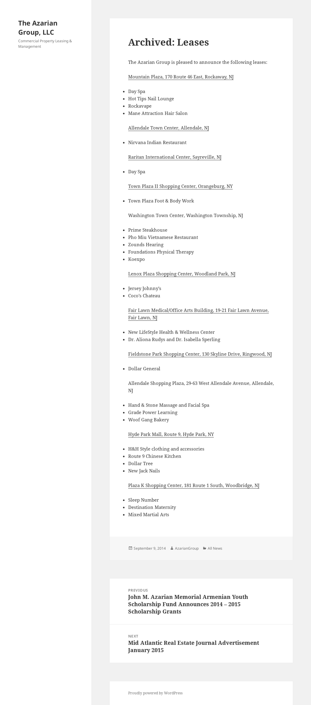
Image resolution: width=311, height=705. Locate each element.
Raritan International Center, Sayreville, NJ (174, 157)
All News (215, 548)
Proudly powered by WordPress (155, 693)
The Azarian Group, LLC (37, 27)
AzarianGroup (187, 548)
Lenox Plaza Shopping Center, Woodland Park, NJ (181, 274)
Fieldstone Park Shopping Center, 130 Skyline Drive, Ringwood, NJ (200, 354)
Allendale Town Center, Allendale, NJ (168, 128)
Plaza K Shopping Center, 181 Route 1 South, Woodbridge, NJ (193, 485)
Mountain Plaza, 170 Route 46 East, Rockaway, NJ (181, 77)
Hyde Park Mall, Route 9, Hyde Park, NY (171, 434)
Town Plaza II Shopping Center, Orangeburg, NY (180, 186)
